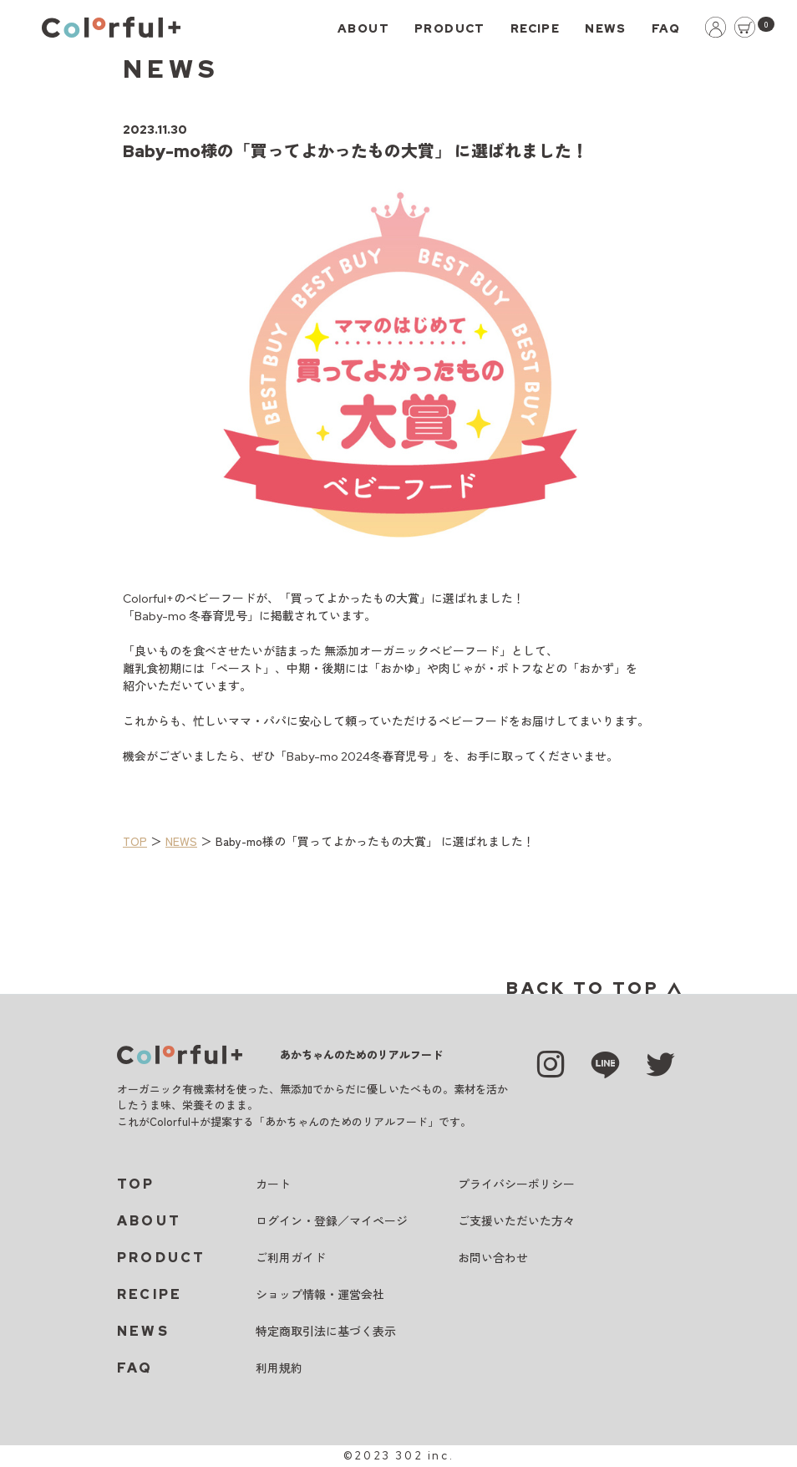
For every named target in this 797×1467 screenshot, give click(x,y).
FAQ (666, 28)
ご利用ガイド (291, 1258)
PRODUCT (449, 28)
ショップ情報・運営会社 (320, 1294)
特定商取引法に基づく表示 (326, 1331)
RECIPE (535, 28)
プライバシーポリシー (516, 1184)
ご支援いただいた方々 (516, 1221)
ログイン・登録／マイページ (332, 1221)
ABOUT (363, 28)
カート (273, 1184)
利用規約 (279, 1368)
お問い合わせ (493, 1258)
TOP (135, 841)
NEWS (606, 28)
